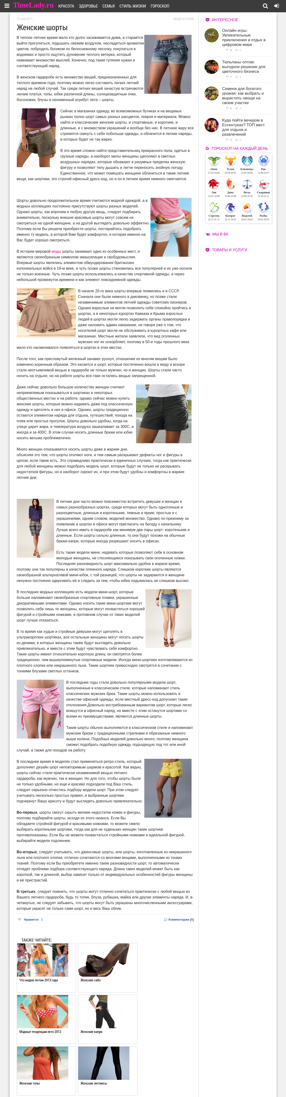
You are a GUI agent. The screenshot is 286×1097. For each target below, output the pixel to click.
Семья (112, 6)
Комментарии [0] (179, 919)
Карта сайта (161, 1083)
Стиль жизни (136, 6)
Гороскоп (163, 6)
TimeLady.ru (33, 5)
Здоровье (91, 6)
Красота (69, 6)
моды (56, 251)
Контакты (126, 1083)
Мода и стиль (184, 18)
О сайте (124, 1077)
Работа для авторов (167, 1077)
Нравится (30, 919)
